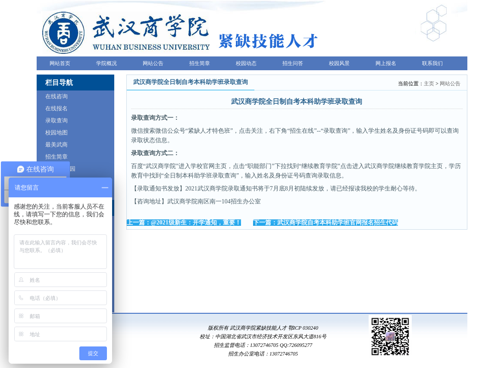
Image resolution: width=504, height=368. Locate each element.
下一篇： (325, 222)
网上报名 (386, 63)
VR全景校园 (60, 168)
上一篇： (184, 222)
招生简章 (199, 63)
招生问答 (292, 63)
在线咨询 (56, 96)
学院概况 (106, 63)
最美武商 (56, 144)
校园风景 (339, 63)
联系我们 (432, 63)
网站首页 (60, 63)
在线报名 (56, 108)
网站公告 (153, 63)
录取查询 (56, 120)
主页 (429, 84)
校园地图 (56, 132)
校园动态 (246, 63)
